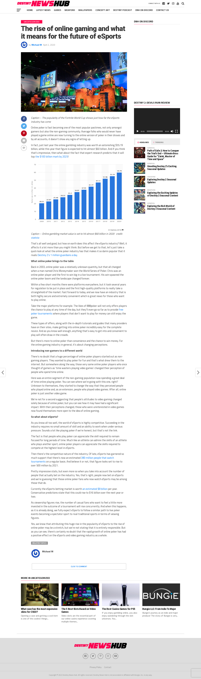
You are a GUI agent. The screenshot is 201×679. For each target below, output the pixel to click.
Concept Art (102, 10)
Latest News (43, 10)
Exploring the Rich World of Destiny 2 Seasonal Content (161, 207)
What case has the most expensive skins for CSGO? (39, 610)
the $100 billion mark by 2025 (51, 156)
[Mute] (172, 131)
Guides (57, 10)
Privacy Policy (95, 667)
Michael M (37, 44)
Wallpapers (85, 10)
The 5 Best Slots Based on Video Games (78, 610)
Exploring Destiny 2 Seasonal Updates (161, 181)
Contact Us (162, 10)
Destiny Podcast (122, 10)
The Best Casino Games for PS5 (118, 609)
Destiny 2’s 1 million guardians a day (57, 255)
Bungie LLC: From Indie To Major (159, 609)
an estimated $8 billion (94, 489)
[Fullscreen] (176, 131)
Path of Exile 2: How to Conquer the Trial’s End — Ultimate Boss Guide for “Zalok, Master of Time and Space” (163, 155)
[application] (157, 121)
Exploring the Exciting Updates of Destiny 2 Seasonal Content (162, 194)
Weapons (69, 10)
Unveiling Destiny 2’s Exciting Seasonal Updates (161, 167)
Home (30, 10)
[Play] (137, 131)
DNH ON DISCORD (144, 10)
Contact (107, 667)
